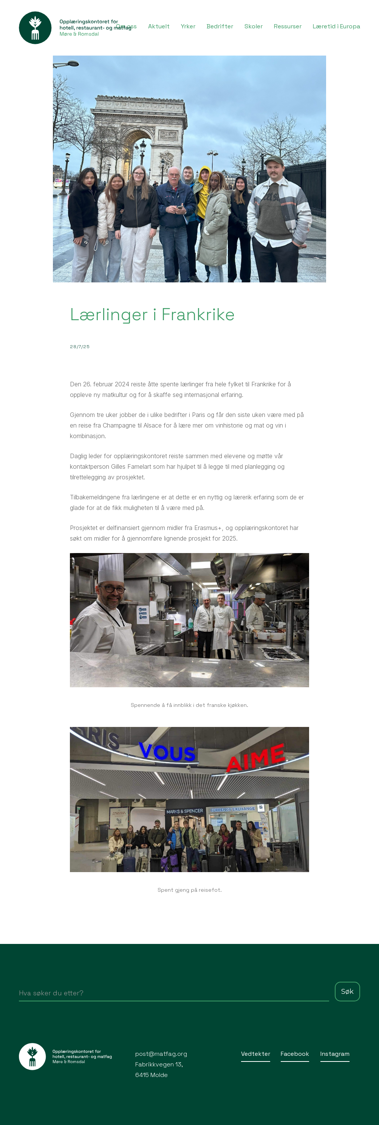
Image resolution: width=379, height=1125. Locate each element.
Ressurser (288, 26)
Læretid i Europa (336, 26)
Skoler (253, 26)
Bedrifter (220, 26)
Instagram (335, 1054)
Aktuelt (159, 26)
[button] (188, 25)
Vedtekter (255, 1054)
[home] (75, 27)
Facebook (295, 1054)
